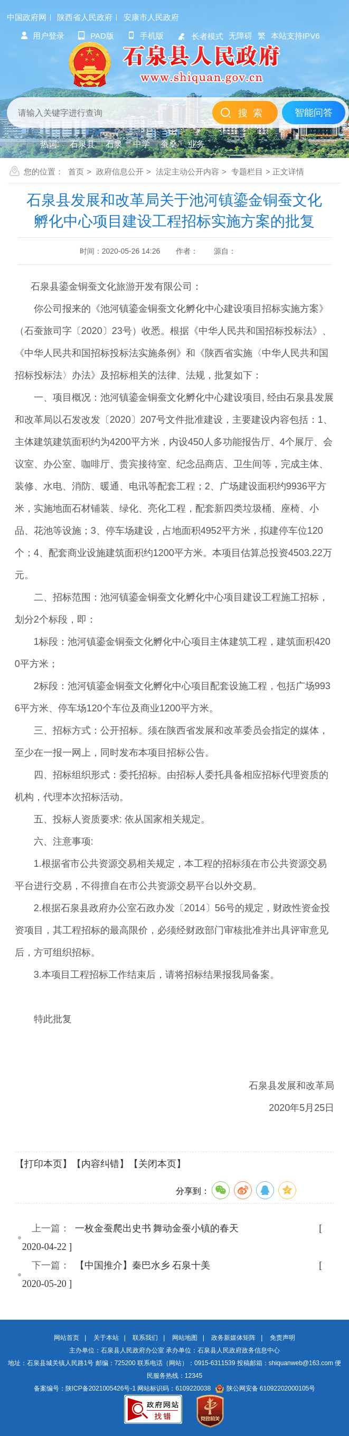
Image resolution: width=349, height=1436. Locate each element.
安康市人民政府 (151, 17)
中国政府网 (26, 17)
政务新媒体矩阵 (233, 1337)
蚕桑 (169, 144)
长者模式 (200, 36)
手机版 (145, 35)
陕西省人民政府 (84, 17)
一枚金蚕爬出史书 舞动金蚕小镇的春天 (157, 1228)
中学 (141, 144)
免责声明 (282, 1337)
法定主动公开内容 (187, 171)
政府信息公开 (120, 171)
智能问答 (314, 112)
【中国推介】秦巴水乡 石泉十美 (143, 1265)
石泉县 (82, 144)
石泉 (114, 144)
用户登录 (42, 35)
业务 (196, 144)
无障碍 (240, 35)
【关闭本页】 (157, 1164)
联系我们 (145, 1337)
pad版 (96, 35)
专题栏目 (247, 171)
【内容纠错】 (100, 1164)
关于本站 (106, 1337)
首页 (76, 171)
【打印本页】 (43, 1164)
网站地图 (184, 1337)
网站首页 (66, 1337)
